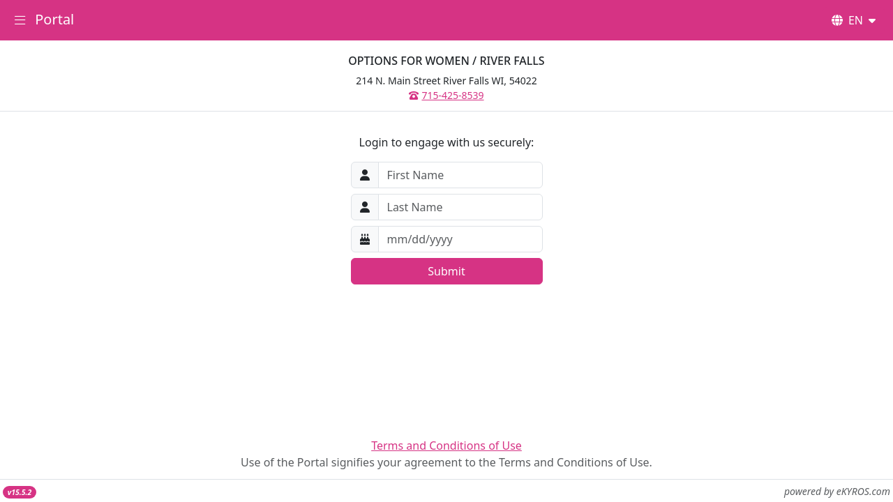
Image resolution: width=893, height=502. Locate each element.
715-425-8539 (446, 95)
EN (854, 20)
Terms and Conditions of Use (446, 445)
